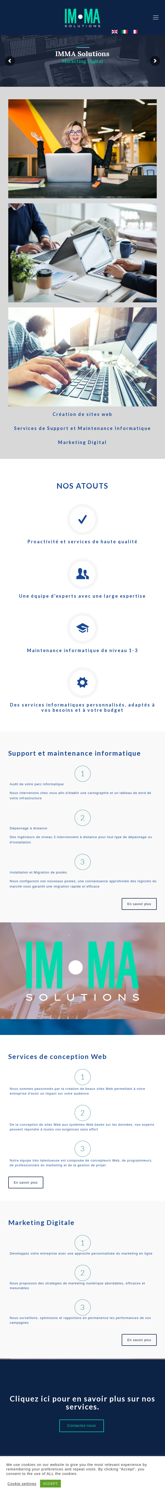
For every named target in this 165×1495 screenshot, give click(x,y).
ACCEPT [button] (50, 1483)
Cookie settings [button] (22, 1484)
